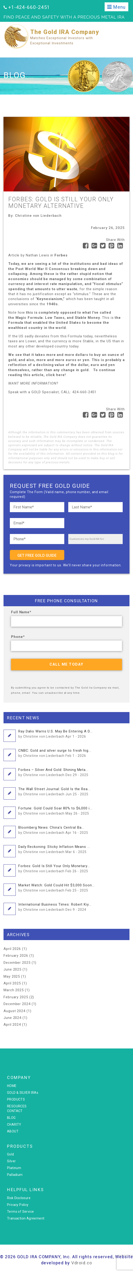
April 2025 (12, 983)
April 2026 (12, 949)
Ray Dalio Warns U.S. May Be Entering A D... (55, 733)
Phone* (18, 637)
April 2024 (12, 1024)
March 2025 (14, 990)
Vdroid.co (81, 1262)
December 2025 (17, 962)
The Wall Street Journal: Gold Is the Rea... (54, 791)
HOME (12, 1086)
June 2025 (12, 969)
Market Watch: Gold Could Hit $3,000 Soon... (56, 887)
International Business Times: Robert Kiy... (54, 906)
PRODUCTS (16, 1099)
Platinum (14, 1168)
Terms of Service (20, 1211)
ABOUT (13, 1131)
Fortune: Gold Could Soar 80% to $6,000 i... (55, 810)
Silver (11, 1161)
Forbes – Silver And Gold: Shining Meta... (53, 772)
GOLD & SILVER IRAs (22, 1092)
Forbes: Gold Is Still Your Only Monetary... (54, 868)
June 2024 (12, 1018)
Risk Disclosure (18, 1198)
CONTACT (15, 1111)
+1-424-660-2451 (29, 7)
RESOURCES (17, 1106)
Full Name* (21, 612)
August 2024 (14, 1011)
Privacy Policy (18, 1205)
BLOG (11, 1118)
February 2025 (16, 997)
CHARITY (14, 1124)
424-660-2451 (84, 392)
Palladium (15, 1175)
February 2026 (16, 955)
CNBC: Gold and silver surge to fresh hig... (54, 752)
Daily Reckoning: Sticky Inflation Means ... (54, 849)
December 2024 (17, 1004)
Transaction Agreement (25, 1218)
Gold (10, 1154)
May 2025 (12, 976)
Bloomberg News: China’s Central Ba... (53, 829)
